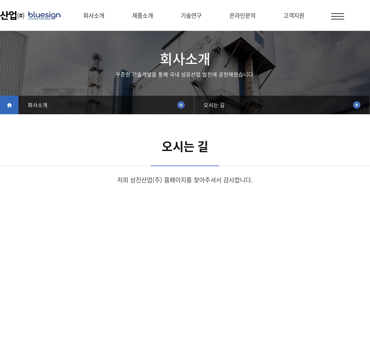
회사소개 (93, 15)
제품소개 (142, 15)
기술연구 (191, 15)
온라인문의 (242, 15)
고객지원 (293, 15)
